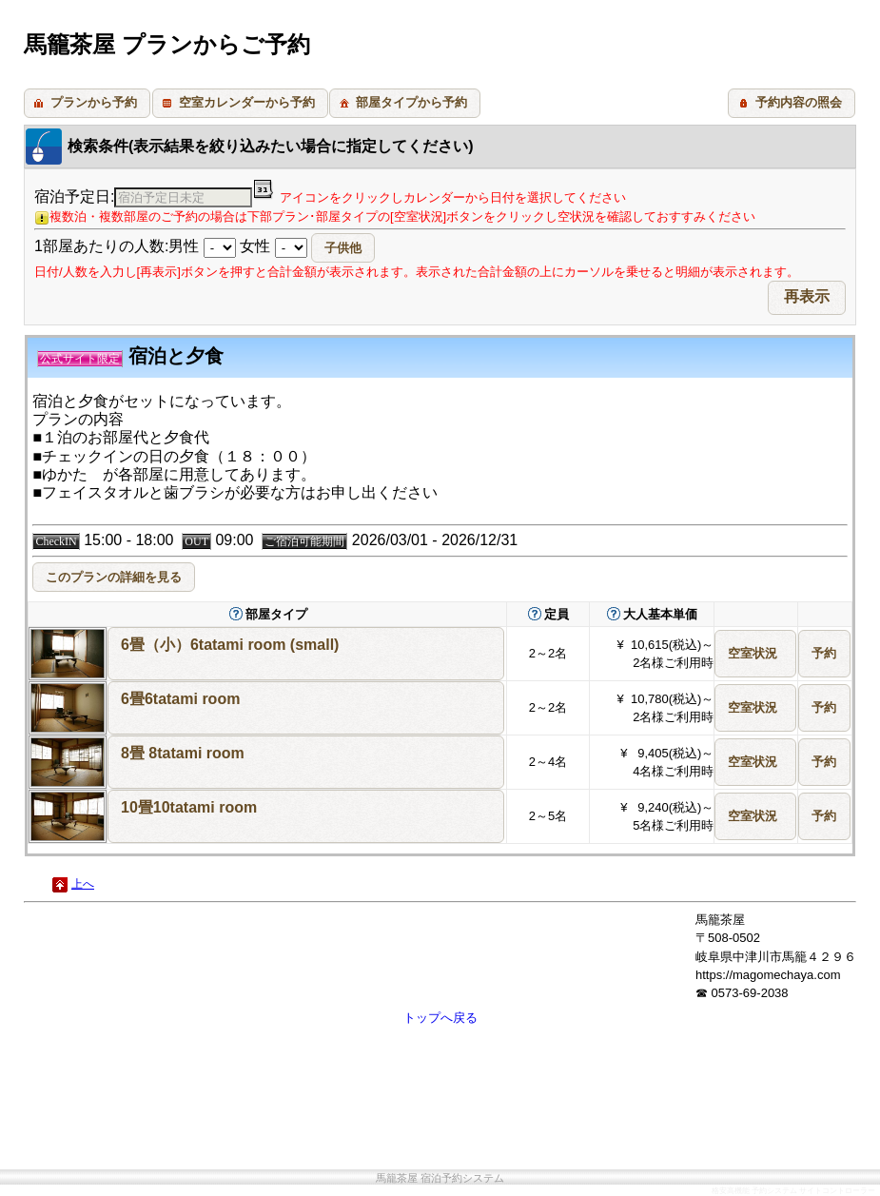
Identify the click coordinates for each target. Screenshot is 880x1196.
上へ (82, 884)
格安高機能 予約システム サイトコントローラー (793, 1190)
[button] (87, 103)
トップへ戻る (440, 1017)
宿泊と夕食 (130, 355)
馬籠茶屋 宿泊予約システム (440, 1178)
